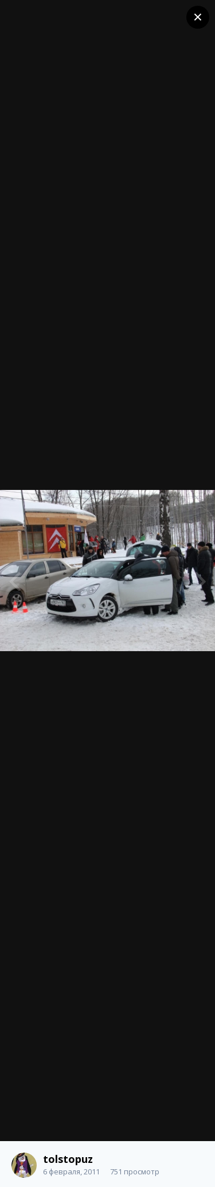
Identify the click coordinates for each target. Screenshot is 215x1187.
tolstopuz (68, 1159)
